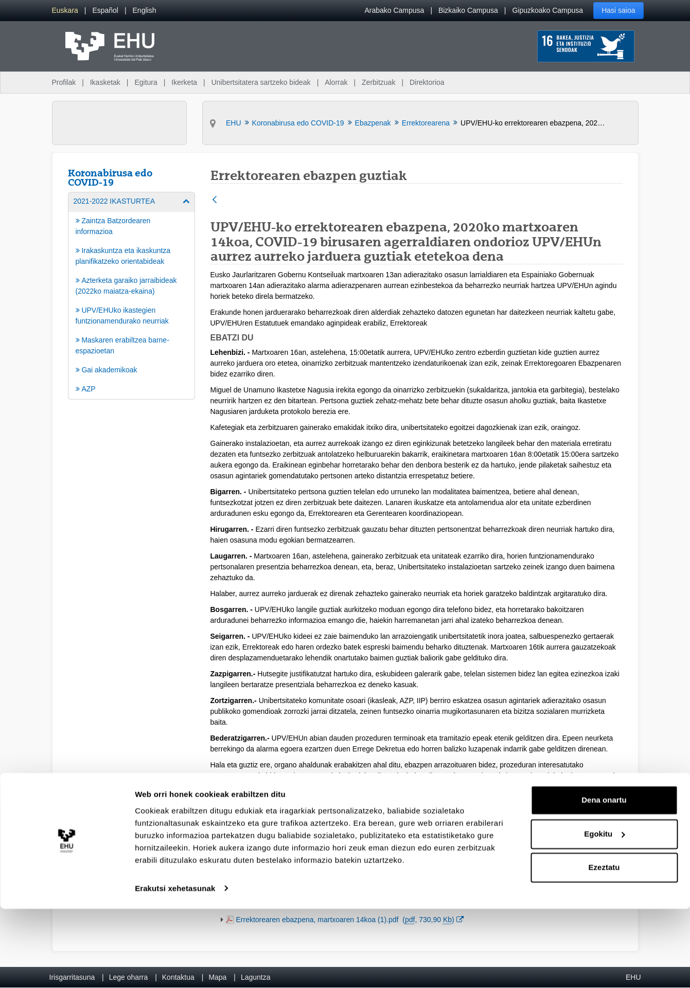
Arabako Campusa (394, 10)
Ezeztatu (604, 947)
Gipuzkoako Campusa (547, 10)
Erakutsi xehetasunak (175, 967)
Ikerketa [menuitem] (184, 82)
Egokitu (604, 913)
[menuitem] (65, 10)
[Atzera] (214, 200)
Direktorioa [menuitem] (427, 82)
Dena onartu (604, 879)
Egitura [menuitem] (145, 82)
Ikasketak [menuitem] (105, 82)
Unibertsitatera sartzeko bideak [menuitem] (261, 82)
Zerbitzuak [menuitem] (378, 82)
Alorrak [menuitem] (336, 82)
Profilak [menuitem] (64, 82)
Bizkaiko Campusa (468, 10)
